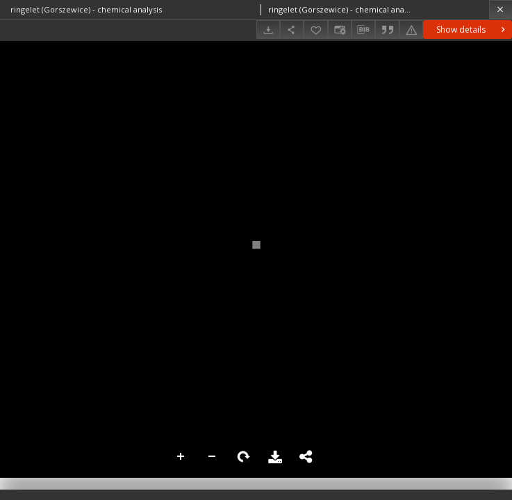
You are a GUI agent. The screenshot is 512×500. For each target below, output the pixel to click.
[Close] (500, 9)
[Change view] (340, 29)
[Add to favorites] (315, 29)
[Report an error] (411, 29)
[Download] (268, 29)
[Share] (292, 29)
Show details (472, 29)
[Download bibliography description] (363, 30)
